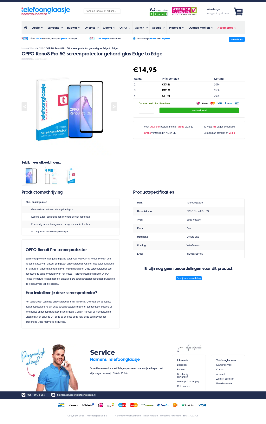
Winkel (33, 48)
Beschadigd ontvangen (183, 375)
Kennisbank (237, 39)
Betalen (181, 369)
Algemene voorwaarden (128, 415)
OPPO (42, 48)
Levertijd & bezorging (188, 381)
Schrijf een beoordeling (189, 278)
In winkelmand (199, 110)
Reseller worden (224, 383)
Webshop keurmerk (170, 415)
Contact (220, 369)
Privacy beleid (150, 415)
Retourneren (183, 386)
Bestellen (182, 365)
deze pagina (90, 316)
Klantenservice (224, 365)
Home (25, 48)
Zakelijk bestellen (225, 378)
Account (220, 374)
